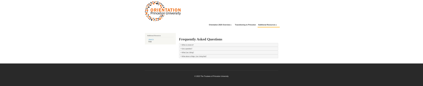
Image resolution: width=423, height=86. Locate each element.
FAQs (150, 41)
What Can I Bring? (188, 52)
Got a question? (187, 48)
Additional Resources (269, 24)
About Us (151, 39)
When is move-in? (188, 45)
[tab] (228, 45)
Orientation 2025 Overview (221, 24)
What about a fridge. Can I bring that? (194, 56)
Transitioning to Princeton (245, 25)
